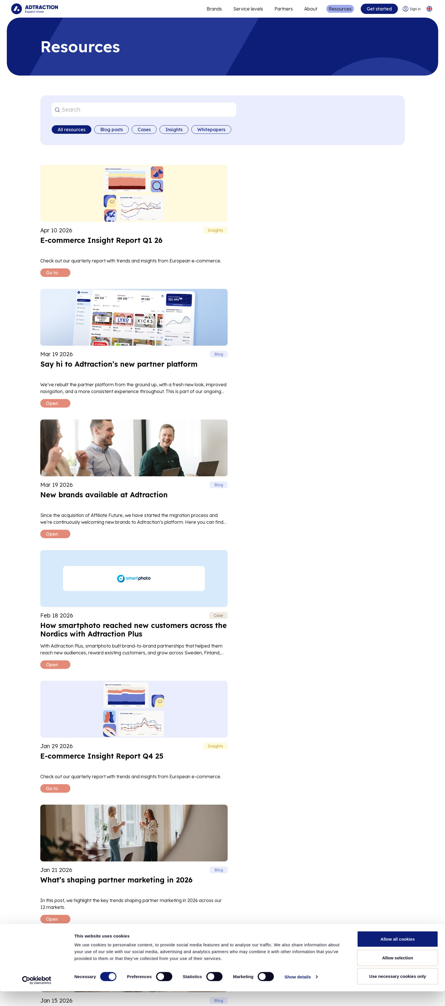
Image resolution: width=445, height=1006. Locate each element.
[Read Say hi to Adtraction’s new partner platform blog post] (221, 224)
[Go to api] (262, 919)
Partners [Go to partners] (150, 919)
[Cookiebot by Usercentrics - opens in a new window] (37, 995)
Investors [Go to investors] (50, 930)
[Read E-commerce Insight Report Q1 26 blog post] (96, 224)
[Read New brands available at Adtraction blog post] (346, 224)
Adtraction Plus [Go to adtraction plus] (157, 930)
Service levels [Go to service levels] (248, 9)
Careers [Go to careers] (49, 919)
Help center (62, 822)
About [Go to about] (310, 9)
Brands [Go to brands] (148, 908)
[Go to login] (411, 9)
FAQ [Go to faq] (250, 930)
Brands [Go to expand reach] (213, 9)
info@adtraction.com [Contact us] (377, 912)
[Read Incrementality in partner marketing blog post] (221, 616)
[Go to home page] (34, 8)
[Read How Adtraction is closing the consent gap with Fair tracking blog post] (96, 485)
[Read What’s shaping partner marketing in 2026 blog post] (346, 355)
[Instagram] (378, 927)
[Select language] (429, 9)
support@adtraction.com (73, 803)
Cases (144, 129)
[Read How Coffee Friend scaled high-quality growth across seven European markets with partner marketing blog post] (221, 485)
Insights (173, 129)
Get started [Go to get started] (378, 9)
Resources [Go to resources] (339, 9)
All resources (71, 129)
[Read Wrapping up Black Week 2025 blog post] (346, 485)
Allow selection (397, 972)
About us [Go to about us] (50, 908)
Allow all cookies (398, 953)
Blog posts (111, 129)
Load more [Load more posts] (222, 700)
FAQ (100, 822)
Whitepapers (211, 129)
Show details (298, 991)
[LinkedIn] (360, 927)
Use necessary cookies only (397, 990)
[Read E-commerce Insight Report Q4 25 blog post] (221, 355)
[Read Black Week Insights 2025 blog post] (96, 616)
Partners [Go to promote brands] (283, 9)
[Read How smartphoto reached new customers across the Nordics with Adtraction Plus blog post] (96, 355)
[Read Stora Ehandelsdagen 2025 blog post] (346, 616)
